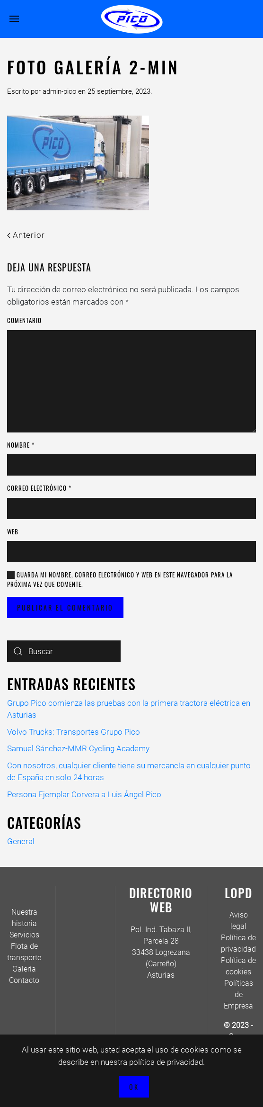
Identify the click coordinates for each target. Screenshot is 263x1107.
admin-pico (59, 91)
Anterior (26, 235)
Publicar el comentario (65, 607)
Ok (134, 1087)
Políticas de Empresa (238, 994)
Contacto (24, 980)
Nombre (21, 445)
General (21, 841)
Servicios (24, 934)
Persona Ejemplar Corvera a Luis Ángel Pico (84, 794)
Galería (24, 968)
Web (12, 531)
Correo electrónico (39, 488)
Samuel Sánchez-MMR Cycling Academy (78, 748)
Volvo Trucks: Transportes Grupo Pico (73, 732)
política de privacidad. (167, 1062)
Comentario (24, 320)
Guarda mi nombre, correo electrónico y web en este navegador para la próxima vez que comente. (120, 579)
